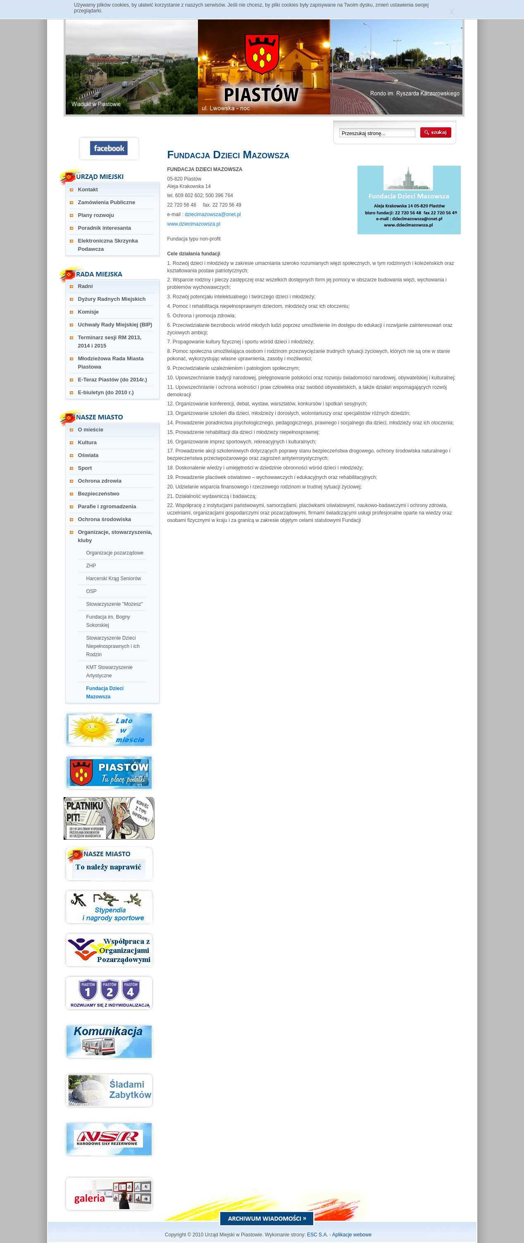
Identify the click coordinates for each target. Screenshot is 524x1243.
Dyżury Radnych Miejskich (112, 299)
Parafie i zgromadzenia (107, 506)
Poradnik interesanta (104, 228)
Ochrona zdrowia (99, 481)
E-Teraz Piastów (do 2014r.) (112, 379)
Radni (85, 286)
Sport (85, 468)
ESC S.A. (317, 1235)
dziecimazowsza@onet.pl (213, 214)
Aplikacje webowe (352, 1235)
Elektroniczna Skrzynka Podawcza (108, 245)
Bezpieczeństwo (98, 494)
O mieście (90, 429)
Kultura (87, 442)
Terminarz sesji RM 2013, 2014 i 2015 (110, 341)
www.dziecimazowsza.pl (194, 224)
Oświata (88, 455)
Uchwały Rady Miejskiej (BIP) (115, 324)
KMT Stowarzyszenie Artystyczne (109, 671)
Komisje (88, 312)
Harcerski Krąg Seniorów (113, 578)
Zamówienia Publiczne (107, 202)
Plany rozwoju (96, 215)
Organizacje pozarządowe (115, 553)
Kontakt (88, 189)
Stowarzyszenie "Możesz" (114, 604)
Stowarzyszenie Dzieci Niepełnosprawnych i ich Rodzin (113, 646)
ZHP (91, 566)
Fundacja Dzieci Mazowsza (105, 693)
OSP (91, 591)
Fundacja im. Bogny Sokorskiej (108, 621)
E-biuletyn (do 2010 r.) (106, 392)
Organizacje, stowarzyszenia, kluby (115, 536)
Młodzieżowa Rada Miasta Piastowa (111, 362)
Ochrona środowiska (104, 519)
